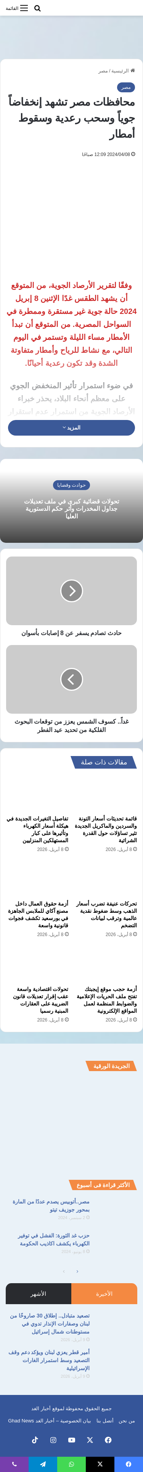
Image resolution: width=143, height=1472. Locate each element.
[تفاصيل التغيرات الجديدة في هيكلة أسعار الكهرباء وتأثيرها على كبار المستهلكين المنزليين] (37, 793)
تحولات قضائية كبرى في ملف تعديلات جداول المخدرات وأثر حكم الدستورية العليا (71, 508)
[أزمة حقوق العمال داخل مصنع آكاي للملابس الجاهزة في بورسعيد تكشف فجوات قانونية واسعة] (37, 878)
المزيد (72, 428)
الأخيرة (104, 1293)
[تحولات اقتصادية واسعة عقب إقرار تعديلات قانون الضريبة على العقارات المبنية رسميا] (37, 963)
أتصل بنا (105, 1421)
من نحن (127, 1421)
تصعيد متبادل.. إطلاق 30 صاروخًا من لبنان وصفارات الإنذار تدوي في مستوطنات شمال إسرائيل (50, 1324)
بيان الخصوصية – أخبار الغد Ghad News (49, 1421)
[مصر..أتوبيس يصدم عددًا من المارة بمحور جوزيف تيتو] (116, 1212)
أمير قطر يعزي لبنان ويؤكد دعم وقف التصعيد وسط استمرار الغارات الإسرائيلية (49, 1360)
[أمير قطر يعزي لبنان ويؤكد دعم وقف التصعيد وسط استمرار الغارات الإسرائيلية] (116, 1362)
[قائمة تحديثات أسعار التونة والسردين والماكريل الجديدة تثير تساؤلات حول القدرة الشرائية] (106, 793)
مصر (103, 71)
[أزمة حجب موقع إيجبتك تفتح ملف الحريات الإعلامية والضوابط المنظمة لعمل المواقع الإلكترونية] (106, 963)
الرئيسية (123, 71)
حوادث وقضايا (71, 485)
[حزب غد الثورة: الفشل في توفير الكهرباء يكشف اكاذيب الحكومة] (116, 1246)
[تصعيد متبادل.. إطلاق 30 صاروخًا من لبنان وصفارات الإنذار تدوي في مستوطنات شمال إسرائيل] (116, 1326)
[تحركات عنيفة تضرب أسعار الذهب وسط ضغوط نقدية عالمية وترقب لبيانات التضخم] (106, 878)
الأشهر (38, 1293)
